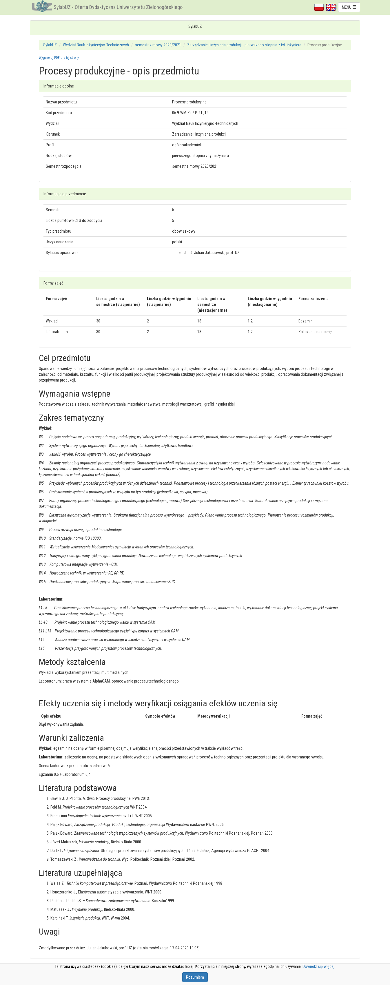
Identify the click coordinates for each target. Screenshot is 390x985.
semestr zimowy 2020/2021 (158, 45)
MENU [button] (349, 7)
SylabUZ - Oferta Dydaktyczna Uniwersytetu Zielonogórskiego (118, 7)
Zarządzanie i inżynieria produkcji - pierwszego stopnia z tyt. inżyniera (244, 45)
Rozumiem (195, 977)
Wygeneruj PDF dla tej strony (59, 58)
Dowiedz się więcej (318, 966)
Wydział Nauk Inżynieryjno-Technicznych (96, 45)
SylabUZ (50, 45)
